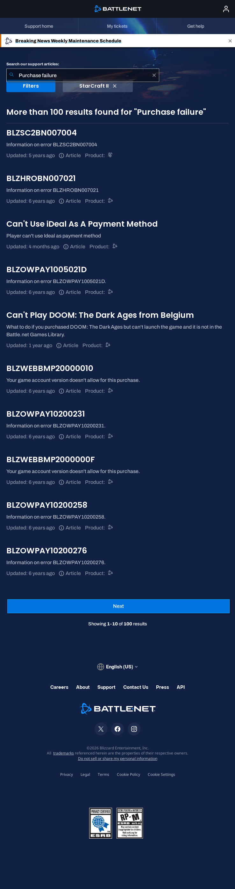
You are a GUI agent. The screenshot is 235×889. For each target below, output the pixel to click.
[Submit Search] (11, 75)
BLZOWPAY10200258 (46, 505)
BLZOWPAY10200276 (46, 550)
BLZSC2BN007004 (41, 132)
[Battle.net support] (110, 201)
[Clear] (154, 75)
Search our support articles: (32, 64)
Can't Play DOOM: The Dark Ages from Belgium (100, 315)
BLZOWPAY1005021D (46, 269)
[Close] (230, 40)
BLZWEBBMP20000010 (49, 368)
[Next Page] (118, 606)
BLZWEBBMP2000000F (50, 459)
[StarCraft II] (110, 155)
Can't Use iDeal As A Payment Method (82, 224)
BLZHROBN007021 (41, 178)
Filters (31, 86)
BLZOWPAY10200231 (45, 413)
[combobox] (82, 75)
